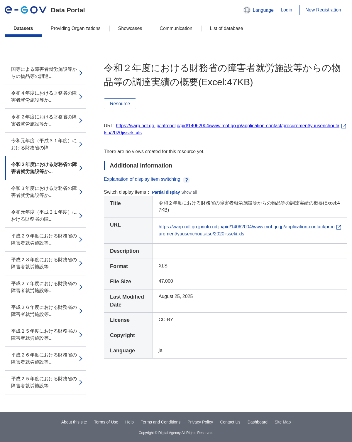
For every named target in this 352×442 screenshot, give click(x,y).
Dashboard (258, 422)
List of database (226, 28)
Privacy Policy (200, 422)
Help (129, 422)
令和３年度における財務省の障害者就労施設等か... (44, 192)
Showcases (130, 28)
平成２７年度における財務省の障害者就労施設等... (44, 287)
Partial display (166, 192)
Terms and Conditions (160, 422)
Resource (120, 103)
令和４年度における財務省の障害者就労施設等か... (44, 97)
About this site (74, 422)
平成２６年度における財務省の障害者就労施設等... (44, 311)
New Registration (323, 9)
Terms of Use (106, 422)
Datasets (23, 28)
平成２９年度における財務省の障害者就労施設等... (44, 239)
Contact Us (230, 422)
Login (286, 9)
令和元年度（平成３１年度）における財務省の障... (44, 144)
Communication (176, 28)
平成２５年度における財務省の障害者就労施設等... (44, 335)
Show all (189, 192)
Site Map (283, 422)
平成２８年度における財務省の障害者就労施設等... (44, 263)
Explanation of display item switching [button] (147, 179)
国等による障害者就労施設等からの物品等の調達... (44, 73)
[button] (258, 10)
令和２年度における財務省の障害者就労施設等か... (44, 120)
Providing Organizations (76, 28)
